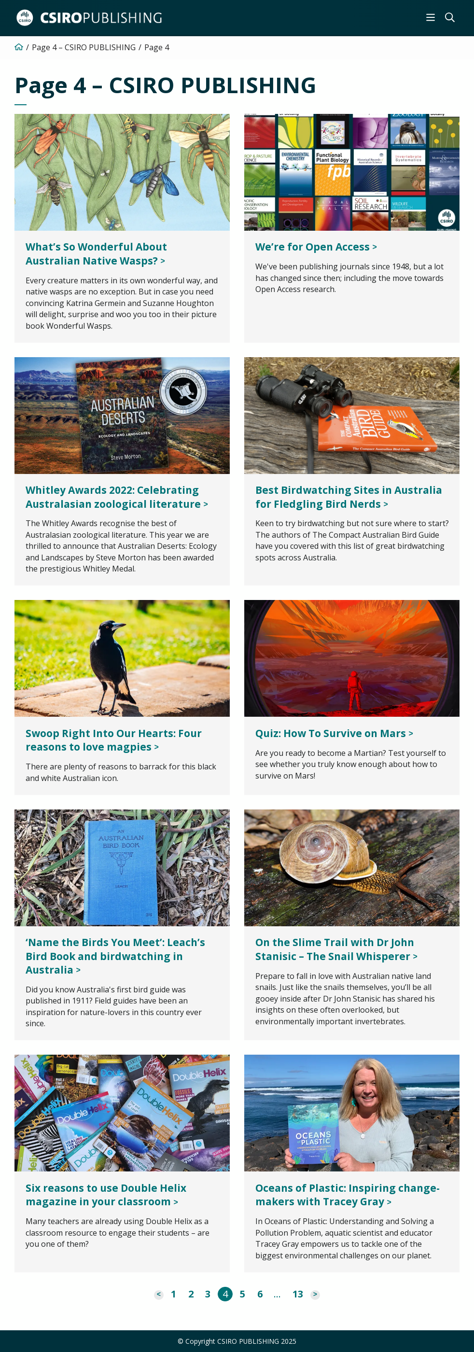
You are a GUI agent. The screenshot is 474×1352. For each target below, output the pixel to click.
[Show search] (450, 17)
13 (298, 1293)
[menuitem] (430, 17)
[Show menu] (430, 17)
